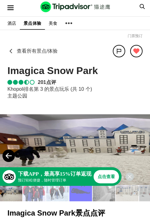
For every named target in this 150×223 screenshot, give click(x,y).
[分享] (119, 51)
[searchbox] (141, 6)
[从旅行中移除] (136, 51)
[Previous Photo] (8, 156)
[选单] (10, 7)
